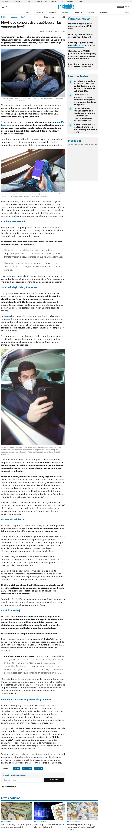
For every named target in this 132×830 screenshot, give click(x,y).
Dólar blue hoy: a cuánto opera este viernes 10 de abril (80, 26)
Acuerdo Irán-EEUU (41, 1)
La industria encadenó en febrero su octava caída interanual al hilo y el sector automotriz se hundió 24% (84, 86)
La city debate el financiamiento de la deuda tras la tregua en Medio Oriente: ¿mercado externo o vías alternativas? (85, 114)
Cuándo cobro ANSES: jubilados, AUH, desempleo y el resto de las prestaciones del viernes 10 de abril (82, 55)
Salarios (80, 1)
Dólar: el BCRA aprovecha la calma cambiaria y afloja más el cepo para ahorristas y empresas (85, 99)
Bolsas (77, 145)
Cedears (94, 145)
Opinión (91, 12)
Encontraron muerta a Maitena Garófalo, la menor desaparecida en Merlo (85, 128)
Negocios (78, 12)
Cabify (23, 17)
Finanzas (52, 12)
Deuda (29, 1)
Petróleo (53, 1)
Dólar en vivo (18, 1)
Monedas (71, 145)
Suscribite (54, 780)
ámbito (3, 17)
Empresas (6, 125)
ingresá (127, 6)
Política (65, 12)
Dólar (27, 12)
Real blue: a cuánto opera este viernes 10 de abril (80, 65)
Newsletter (127, 12)
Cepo (61, 1)
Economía (39, 12)
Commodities (85, 145)
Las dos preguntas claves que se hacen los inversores (81, 44)
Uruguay (103, 12)
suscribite (120, 6)
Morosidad (70, 1)
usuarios (9, 316)
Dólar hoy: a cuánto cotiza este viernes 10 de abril (80, 35)
